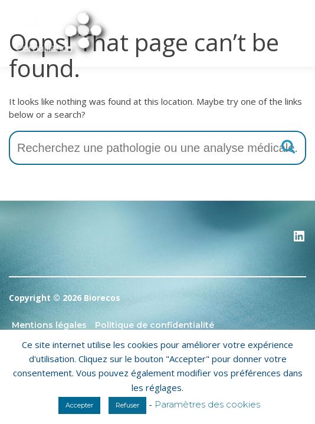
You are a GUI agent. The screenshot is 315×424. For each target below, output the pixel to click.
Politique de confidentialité (154, 325)
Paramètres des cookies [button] (207, 404)
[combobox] (157, 148)
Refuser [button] (127, 405)
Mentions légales (49, 325)
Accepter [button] (79, 405)
